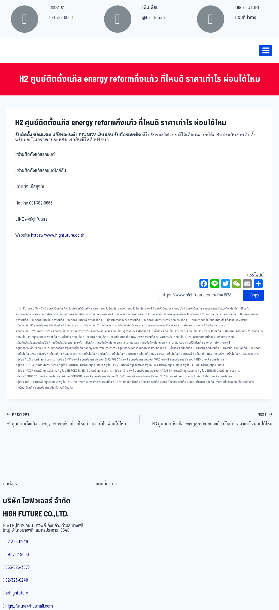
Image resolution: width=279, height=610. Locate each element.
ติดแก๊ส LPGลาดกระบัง (249, 331)
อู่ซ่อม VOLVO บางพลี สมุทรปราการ (80, 382)
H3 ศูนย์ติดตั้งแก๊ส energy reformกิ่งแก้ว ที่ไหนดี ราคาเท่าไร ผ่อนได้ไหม (208, 419)
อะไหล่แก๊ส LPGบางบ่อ (219, 348)
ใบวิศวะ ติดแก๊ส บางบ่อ (181, 382)
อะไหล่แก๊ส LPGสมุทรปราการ (64, 353)
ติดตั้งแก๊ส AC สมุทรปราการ (32, 325)
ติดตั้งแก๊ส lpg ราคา (215, 325)
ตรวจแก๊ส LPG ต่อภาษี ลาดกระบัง (107, 320)
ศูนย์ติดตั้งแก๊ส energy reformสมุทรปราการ (91, 348)
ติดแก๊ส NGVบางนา (83, 337)
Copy (253, 295)
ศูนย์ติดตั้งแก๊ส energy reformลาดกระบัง (40, 348)
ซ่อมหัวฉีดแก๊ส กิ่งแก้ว (58, 308)
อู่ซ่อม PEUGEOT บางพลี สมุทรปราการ (38, 376)
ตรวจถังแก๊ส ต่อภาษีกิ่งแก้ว (234, 308)
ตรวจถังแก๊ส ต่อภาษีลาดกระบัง (129, 314)
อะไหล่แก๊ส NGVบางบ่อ (150, 353)
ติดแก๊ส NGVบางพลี (132, 337)
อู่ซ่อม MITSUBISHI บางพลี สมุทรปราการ (173, 370)
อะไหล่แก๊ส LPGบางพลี (246, 348)
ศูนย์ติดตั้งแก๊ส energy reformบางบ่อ (162, 342)
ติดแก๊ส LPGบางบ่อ (198, 331)
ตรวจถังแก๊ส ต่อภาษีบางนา (31, 314)
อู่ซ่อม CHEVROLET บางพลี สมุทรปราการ (119, 359)
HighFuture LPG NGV (30, 308)
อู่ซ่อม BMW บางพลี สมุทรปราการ (75, 359)
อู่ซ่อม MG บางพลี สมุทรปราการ (131, 370)
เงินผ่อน (106, 382)
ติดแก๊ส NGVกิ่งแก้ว (59, 337)
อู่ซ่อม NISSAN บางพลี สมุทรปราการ (219, 370)
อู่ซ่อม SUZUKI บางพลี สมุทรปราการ (172, 376)
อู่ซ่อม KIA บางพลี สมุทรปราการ (163, 365)
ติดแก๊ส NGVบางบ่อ (107, 337)
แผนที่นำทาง (245, 17)
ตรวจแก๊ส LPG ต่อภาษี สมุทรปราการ (149, 320)
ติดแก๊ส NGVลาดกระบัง (158, 337)
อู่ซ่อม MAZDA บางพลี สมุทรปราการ (36, 370)
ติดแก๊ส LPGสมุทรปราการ (31, 337)
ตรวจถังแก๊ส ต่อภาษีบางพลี (95, 314)
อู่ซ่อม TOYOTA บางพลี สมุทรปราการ (37, 382)
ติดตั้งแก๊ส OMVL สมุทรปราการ (34, 331)
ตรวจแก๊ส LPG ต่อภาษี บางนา (240, 314)
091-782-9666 (61, 17)
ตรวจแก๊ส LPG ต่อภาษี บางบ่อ (33, 320)
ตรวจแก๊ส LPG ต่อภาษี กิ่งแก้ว (204, 314)
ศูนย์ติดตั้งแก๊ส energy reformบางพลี (207, 342)
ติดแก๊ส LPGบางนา (174, 331)
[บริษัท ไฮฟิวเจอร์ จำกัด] (16, 50)
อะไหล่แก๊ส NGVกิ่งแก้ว (95, 353)
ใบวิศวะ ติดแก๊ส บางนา (154, 382)
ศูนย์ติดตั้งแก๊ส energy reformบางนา (117, 342)
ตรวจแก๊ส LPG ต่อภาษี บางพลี (69, 320)
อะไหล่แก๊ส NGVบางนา (123, 353)
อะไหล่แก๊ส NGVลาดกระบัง (208, 353)
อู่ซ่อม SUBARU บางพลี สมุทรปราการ (128, 376)
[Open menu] (265, 50)
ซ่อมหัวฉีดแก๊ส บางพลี (139, 308)
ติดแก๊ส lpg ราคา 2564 (124, 331)
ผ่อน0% (210, 337)
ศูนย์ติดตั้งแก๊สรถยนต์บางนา (133, 348)
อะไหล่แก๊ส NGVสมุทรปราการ (242, 353)
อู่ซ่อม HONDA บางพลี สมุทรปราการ (37, 365)
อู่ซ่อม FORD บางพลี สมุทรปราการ (164, 359)
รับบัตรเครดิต (225, 337)
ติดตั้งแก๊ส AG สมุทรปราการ (65, 325)
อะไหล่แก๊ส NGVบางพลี (178, 353)
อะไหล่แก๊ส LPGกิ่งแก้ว (164, 348)
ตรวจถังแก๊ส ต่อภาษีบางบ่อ (62, 314)
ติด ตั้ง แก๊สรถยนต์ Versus (231, 320)
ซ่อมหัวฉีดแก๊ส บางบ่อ (112, 308)
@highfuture (153, 17)
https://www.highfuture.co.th (57, 235)
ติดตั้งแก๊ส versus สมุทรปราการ (71, 331)
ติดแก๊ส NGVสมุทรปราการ (189, 337)
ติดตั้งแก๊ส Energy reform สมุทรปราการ (141, 325)
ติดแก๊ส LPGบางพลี (223, 331)
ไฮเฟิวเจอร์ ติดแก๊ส (61, 387)
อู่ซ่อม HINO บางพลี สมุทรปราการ (205, 359)
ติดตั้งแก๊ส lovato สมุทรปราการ (184, 325)
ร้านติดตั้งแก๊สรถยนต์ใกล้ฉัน (32, 342)
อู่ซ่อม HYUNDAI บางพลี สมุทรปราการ (81, 365)
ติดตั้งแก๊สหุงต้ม (100, 331)
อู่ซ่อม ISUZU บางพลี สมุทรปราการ (124, 365)
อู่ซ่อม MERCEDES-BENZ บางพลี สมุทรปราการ (85, 370)
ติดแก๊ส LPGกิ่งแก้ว (150, 331)
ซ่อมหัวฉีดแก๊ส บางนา (85, 308)
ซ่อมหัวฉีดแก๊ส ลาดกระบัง (168, 308)
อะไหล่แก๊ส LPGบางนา (192, 348)
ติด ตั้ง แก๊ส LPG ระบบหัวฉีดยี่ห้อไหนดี (192, 320)
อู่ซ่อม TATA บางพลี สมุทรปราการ (213, 376)
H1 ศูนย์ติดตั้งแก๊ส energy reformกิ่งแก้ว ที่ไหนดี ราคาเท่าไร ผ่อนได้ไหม (71, 419)
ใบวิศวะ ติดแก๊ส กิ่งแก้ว (126, 382)
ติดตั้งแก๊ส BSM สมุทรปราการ (100, 325)
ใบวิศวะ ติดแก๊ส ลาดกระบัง (238, 382)
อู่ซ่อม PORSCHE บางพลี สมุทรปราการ (83, 376)
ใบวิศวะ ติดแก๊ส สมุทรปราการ (32, 387)
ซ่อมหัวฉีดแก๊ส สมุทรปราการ (200, 308)
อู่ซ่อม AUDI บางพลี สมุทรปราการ (35, 359)
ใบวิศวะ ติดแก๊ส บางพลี (208, 382)
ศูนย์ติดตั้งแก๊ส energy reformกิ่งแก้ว (71, 342)
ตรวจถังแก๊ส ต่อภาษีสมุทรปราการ (167, 314)
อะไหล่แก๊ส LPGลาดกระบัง (31, 353)
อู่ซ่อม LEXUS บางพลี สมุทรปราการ (203, 365)
